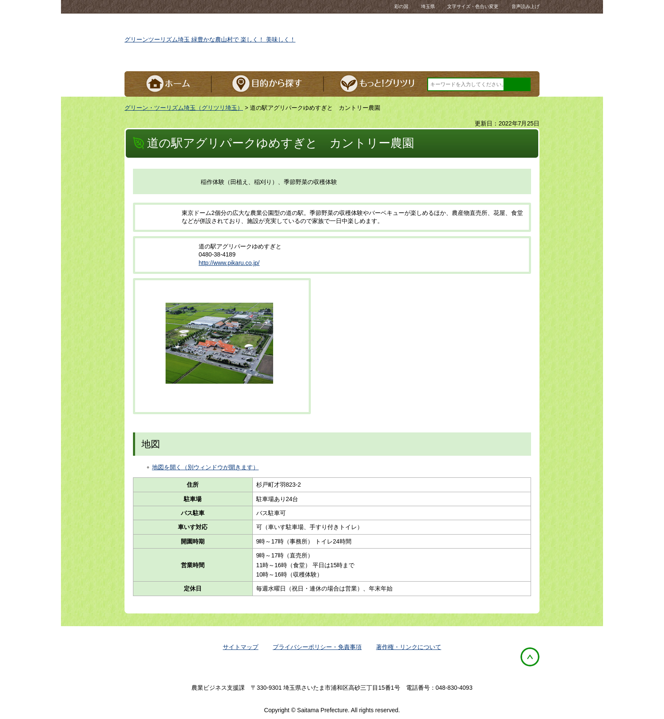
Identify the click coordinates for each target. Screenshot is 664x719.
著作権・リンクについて (408, 647)
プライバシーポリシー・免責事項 (317, 647)
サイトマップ (240, 647)
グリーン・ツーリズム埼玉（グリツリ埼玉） (184, 107)
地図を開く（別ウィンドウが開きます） (205, 467)
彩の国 (414, 6)
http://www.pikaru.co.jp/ (229, 262)
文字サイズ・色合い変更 (472, 6)
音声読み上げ (526, 6)
